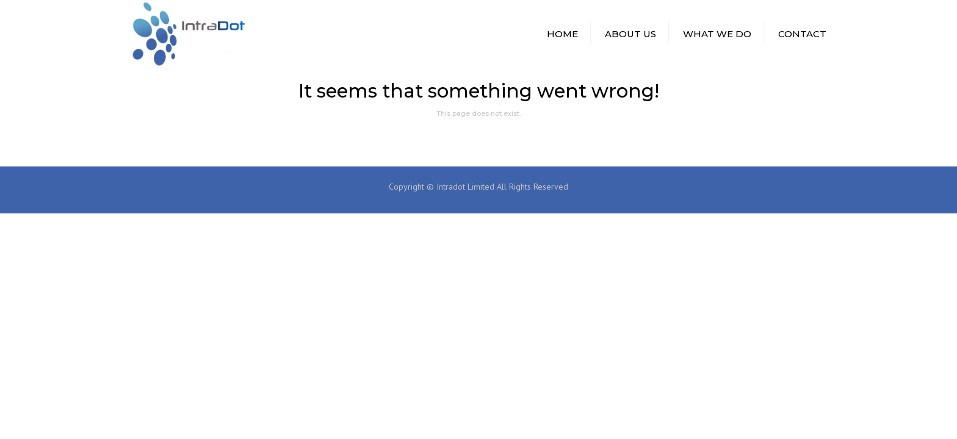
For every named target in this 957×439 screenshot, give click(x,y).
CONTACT (802, 34)
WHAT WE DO (717, 34)
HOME (562, 34)
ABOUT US (630, 34)
